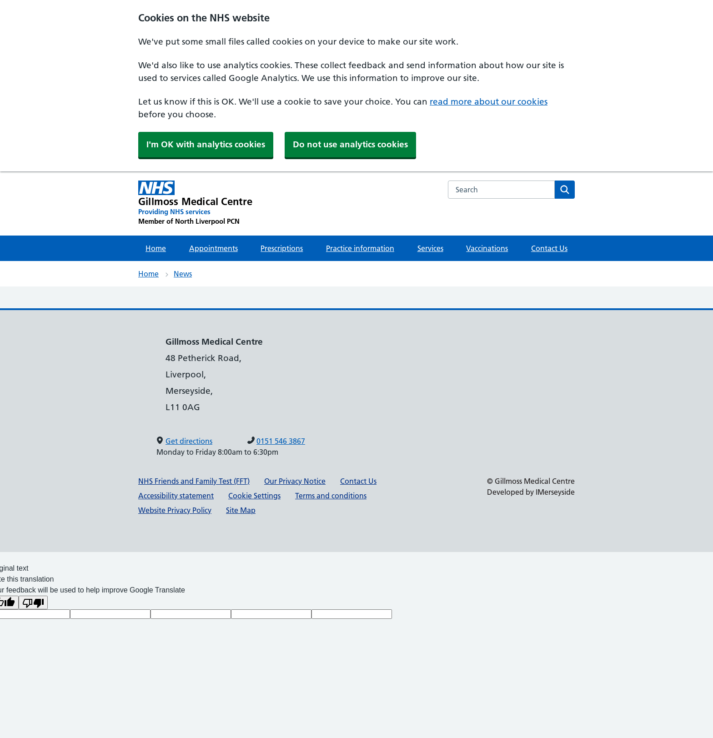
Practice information (360, 248)
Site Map (241, 510)
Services (430, 248)
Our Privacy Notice (295, 481)
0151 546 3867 (280, 441)
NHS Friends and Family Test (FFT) (194, 481)
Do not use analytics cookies (350, 144)
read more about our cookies (488, 101)
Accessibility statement (176, 495)
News (183, 273)
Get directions (189, 441)
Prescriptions (282, 248)
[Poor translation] (33, 602)
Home (156, 248)
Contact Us (549, 248)
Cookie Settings (254, 495)
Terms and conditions (331, 495)
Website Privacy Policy (174, 510)
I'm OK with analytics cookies (205, 144)
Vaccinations (487, 248)
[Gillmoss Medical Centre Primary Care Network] (195, 203)
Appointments (213, 248)
